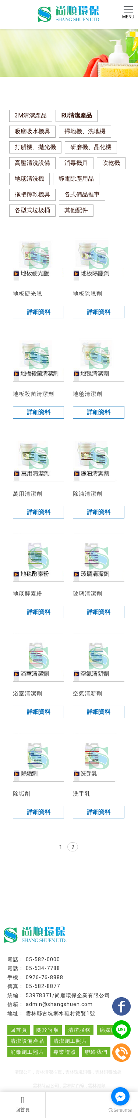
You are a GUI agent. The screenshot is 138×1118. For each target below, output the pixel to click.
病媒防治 (111, 1030)
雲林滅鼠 (97, 1085)
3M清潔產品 (31, 115)
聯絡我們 (96, 1052)
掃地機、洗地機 (85, 131)
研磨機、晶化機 (91, 147)
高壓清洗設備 (32, 162)
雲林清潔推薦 (48, 1072)
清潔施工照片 (70, 1041)
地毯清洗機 (29, 178)
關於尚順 (47, 1030)
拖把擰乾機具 (32, 194)
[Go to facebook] (120, 1096)
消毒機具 (76, 162)
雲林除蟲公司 (46, 1085)
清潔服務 (79, 1030)
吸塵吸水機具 (32, 131)
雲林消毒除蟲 (108, 1072)
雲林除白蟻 (74, 1085)
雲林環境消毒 (78, 1072)
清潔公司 (23, 1072)
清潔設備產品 (27, 1041)
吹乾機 (111, 162)
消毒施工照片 (27, 1052)
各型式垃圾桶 (32, 210)
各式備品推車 (82, 194)
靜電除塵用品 (76, 178)
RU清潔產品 (76, 115)
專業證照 (64, 1052)
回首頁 (22, 1104)
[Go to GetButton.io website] (120, 1110)
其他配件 (76, 210)
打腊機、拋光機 (35, 147)
